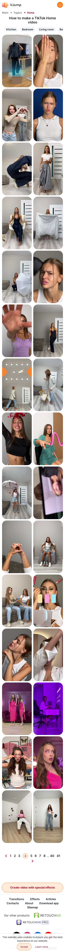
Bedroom (27, 29)
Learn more (41, 946)
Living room (46, 29)
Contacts (13, 903)
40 (52, 856)
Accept (24, 946)
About (29, 903)
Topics (18, 12)
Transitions (16, 899)
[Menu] (60, 5)
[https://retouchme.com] (47, 915)
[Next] (32, 861)
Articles (51, 899)
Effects (35, 899)
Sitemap (32, 907)
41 (58, 856)
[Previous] (6, 855)
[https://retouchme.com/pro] (32, 922)
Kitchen (11, 29)
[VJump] (11, 5)
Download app (49, 903)
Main (5, 12)
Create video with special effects (32, 887)
